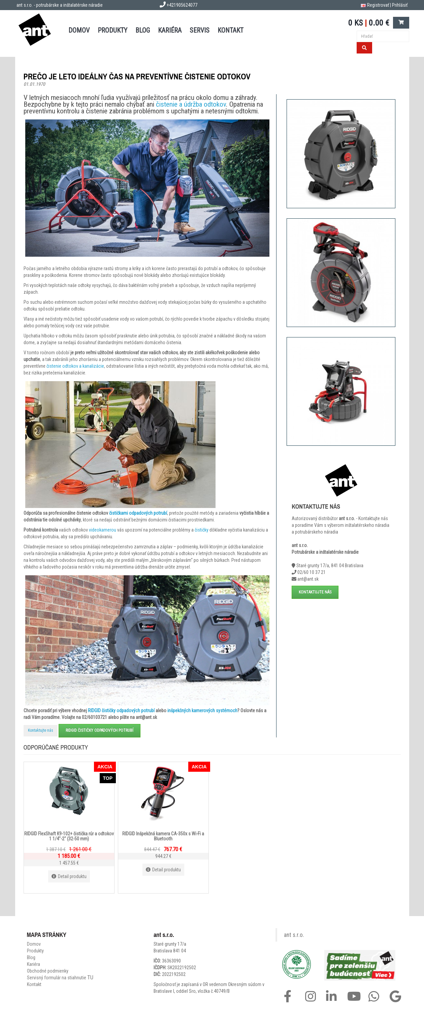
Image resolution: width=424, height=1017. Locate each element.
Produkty (35, 950)
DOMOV (79, 30)
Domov (34, 944)
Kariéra (170, 30)
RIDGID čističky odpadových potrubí (121, 710)
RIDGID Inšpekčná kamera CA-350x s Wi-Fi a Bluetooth (163, 836)
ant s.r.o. (294, 935)
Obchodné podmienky (47, 971)
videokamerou (102, 530)
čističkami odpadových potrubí (138, 513)
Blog (31, 957)
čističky (201, 530)
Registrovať (378, 5)
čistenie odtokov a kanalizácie (75, 366)
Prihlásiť (399, 5)
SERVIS (199, 30)
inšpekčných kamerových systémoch (202, 710)
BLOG (142, 30)
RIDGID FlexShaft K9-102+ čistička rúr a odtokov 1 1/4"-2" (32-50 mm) (69, 836)
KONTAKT (230, 30)
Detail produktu (69, 876)
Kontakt (34, 984)
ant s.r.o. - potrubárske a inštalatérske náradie (60, 5)
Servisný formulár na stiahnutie (60, 977)
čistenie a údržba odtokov (191, 104)
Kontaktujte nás (40, 730)
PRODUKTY (112, 30)
